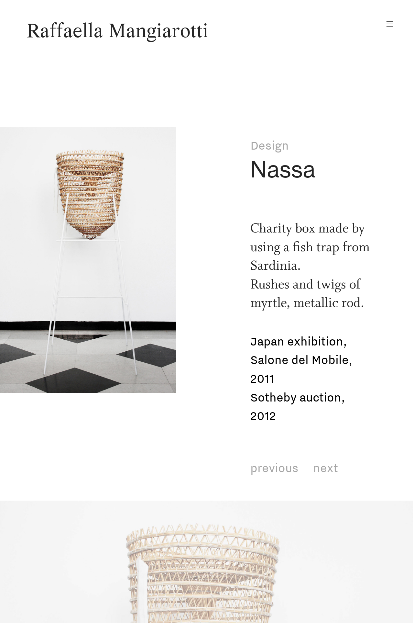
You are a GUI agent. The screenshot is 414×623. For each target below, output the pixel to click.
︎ (389, 24)
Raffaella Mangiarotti (117, 32)
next (325, 467)
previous (274, 467)
